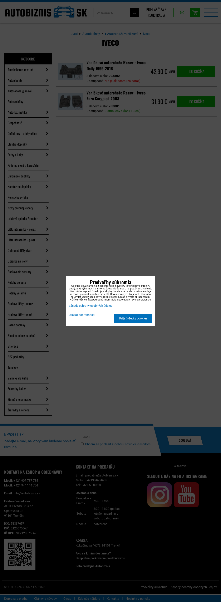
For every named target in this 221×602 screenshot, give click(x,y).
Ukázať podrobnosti (81, 315)
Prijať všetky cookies (133, 318)
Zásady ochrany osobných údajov (90, 306)
